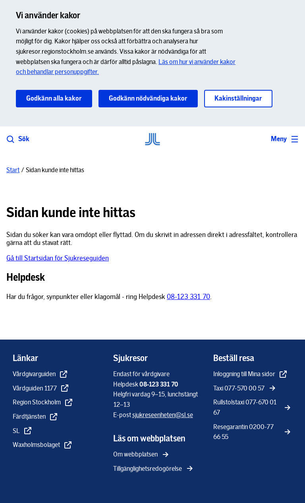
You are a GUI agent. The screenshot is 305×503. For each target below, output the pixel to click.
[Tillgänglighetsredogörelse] (154, 469)
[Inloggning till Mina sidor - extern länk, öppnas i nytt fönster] (250, 374)
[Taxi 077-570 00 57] (245, 388)
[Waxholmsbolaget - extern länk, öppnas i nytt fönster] (43, 445)
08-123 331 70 (188, 297)
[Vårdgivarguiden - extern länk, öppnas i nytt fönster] (40, 374)
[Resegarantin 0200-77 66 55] (252, 432)
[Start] (12, 170)
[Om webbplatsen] (141, 454)
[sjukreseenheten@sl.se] (162, 415)
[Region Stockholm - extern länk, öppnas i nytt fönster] (43, 402)
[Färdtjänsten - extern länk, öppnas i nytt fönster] (35, 417)
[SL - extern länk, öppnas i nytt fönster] (23, 431)
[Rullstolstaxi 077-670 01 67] (252, 407)
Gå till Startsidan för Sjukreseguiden (57, 258)
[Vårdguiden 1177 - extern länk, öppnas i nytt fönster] (41, 388)
